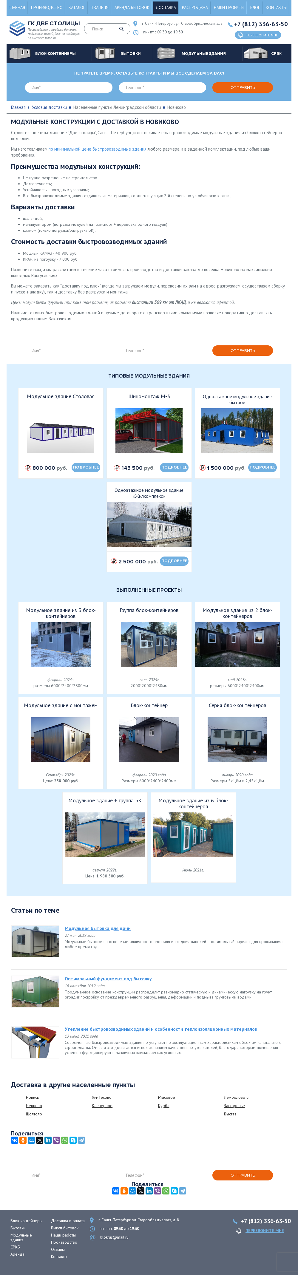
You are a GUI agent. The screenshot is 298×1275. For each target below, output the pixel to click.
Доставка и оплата (68, 1220)
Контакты (276, 7)
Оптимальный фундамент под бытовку (108, 979)
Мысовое (166, 1097)
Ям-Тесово (102, 1097)
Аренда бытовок (132, 7)
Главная (17, 7)
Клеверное (102, 1105)
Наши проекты (229, 7)
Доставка (165, 7)
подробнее (86, 467)
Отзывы (58, 1249)
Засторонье (234, 1105)
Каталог (77, 7)
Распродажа (195, 7)
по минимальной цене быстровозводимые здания (97, 149)
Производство (47, 7)
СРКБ (15, 1247)
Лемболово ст (237, 1097)
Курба (163, 1105)
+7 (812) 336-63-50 (261, 24)
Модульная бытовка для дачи (98, 928)
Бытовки (17, 1227)
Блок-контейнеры (26, 1220)
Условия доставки (49, 107)
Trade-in (100, 7)
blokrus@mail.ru (114, 1237)
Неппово (34, 1105)
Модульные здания (21, 1237)
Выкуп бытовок (64, 1227)
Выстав (230, 1114)
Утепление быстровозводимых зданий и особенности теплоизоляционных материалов (161, 1029)
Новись (32, 1097)
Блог (255, 7)
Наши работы (63, 1235)
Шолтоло (34, 1114)
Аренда (17, 1254)
